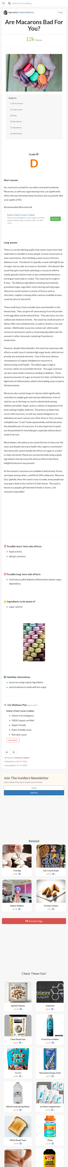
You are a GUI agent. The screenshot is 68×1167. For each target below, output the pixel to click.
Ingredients (17, 127)
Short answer (17, 103)
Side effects (17, 121)
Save (60, 12)
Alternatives (17, 133)
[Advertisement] (34, 514)
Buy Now (55, 219)
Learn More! (13, 740)
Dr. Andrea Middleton (25, 12)
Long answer (17, 109)
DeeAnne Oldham (21, 758)
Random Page (34, 921)
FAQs (14, 115)
